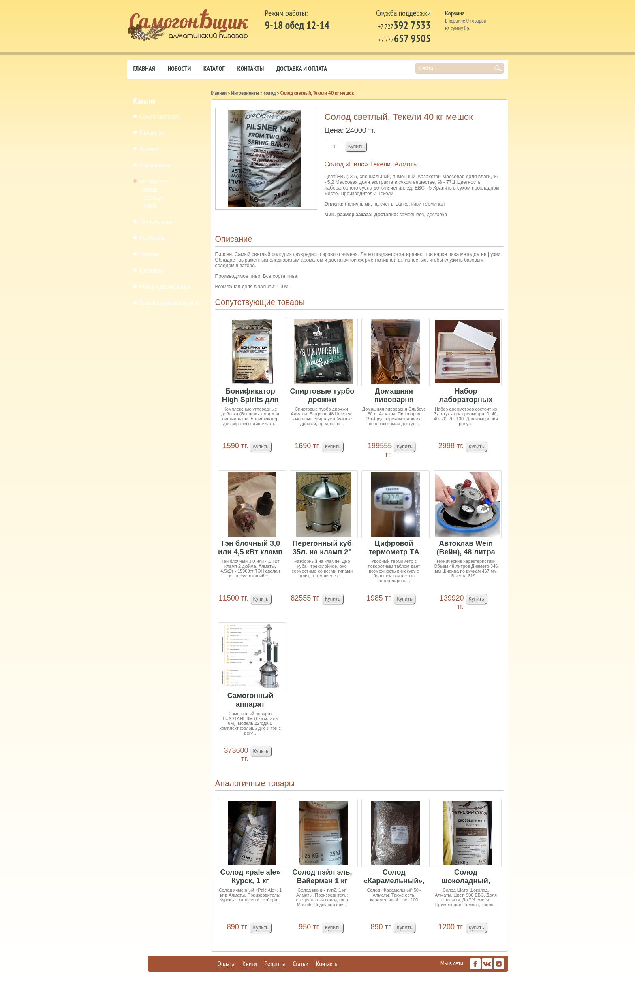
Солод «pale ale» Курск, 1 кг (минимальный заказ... (250, 877)
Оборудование (156, 221)
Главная (144, 68)
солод (150, 189)
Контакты (250, 68)
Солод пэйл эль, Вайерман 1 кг (322, 876)
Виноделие (152, 132)
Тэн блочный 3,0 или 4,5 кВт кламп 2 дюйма (250, 548)
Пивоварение (154, 165)
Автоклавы (151, 270)
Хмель (150, 205)
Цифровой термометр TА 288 (394, 548)
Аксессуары (152, 238)
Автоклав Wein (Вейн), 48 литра (465, 547)
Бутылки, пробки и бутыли (169, 302)
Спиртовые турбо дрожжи (322, 395)
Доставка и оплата (301, 68)
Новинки (149, 254)
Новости (179, 68)
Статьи (300, 963)
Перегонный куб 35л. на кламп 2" (322, 547)
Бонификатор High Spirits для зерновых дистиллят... (250, 396)
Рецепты (275, 963)
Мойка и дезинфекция (164, 286)
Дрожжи (148, 149)
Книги (249, 963)
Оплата (226, 963)
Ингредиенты (154, 181)
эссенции (153, 197)
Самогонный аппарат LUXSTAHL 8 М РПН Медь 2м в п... (250, 700)
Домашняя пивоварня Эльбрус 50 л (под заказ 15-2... (394, 396)
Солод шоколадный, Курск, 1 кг (465, 877)
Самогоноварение (159, 116)
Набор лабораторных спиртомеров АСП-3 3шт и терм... (465, 396)
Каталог (213, 68)
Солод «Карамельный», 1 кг (393, 877)
